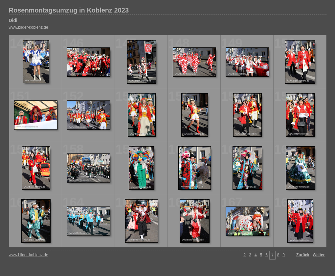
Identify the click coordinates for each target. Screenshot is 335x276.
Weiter (318, 255)
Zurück (302, 255)
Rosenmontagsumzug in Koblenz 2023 (69, 10)
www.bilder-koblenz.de (28, 27)
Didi (13, 20)
